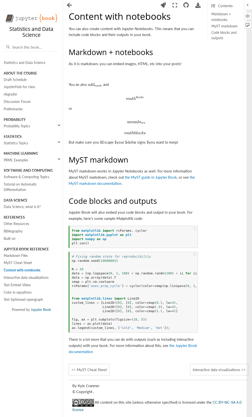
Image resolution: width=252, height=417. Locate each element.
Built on (10, 239)
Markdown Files (16, 256)
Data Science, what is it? (22, 207)
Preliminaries (13, 109)
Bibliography (13, 231)
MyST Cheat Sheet (18, 263)
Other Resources (16, 224)
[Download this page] (198, 5)
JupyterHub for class (19, 87)
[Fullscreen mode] (175, 5)
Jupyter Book (41, 310)
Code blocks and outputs (223, 35)
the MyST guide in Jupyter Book (151, 177)
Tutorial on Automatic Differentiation (20, 187)
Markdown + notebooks (221, 16)
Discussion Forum (17, 102)
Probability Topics (17, 126)
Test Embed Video (17, 285)
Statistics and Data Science (24, 63)
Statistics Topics (16, 143)
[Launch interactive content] (163, 5)
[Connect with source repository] (186, 5)
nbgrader (10, 94)
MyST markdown (224, 26)
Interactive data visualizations (26, 278)
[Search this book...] (31, 47)
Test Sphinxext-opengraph (23, 300)
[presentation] (95, 84)
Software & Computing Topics (26, 177)
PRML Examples (16, 160)
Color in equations (18, 292)
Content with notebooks (22, 270)
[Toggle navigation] (70, 5)
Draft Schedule (15, 80)
